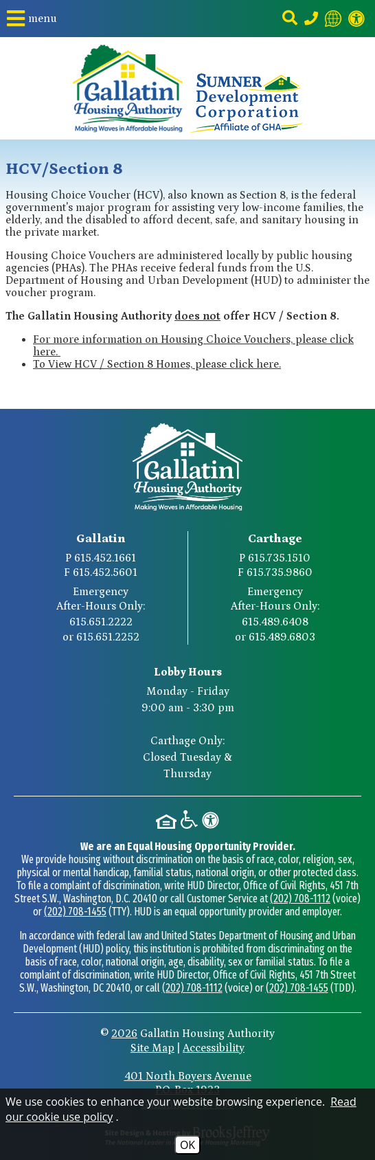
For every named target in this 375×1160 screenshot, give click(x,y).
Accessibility (214, 1048)
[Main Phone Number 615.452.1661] (311, 18)
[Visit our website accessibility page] (356, 18)
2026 (124, 1033)
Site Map (152, 1048)
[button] (32, 18)
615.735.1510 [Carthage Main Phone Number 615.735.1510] (279, 558)
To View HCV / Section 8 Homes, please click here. (157, 364)
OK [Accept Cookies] (187, 1144)
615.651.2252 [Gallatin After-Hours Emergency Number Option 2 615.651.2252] (107, 637)
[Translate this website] (333, 18)
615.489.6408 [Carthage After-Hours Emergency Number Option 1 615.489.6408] (275, 622)
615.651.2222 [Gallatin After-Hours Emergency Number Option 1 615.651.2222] (101, 622)
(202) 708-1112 (300, 898)
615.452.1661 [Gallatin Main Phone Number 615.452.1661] (105, 558)
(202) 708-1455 (75, 911)
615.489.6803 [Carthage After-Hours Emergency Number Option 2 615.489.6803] (282, 637)
